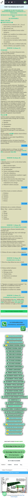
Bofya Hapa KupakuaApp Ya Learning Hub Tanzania (14, 456)
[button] (2, 487)
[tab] (3, 464)
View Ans (24, 145)
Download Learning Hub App (20, 486)
